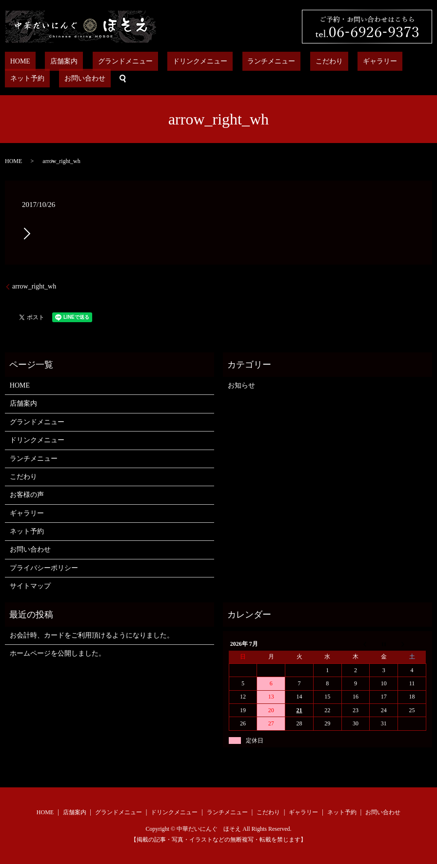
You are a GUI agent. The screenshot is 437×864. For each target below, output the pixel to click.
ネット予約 (355, 61)
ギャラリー (311, 61)
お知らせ (241, 385)
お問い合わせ (401, 61)
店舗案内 (48, 61)
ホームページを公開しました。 (57, 653)
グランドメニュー (98, 61)
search (7, 78)
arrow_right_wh (34, 285)
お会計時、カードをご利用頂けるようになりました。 (92, 634)
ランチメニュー (223, 61)
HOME (15, 61)
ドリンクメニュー (163, 61)
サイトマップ (30, 585)
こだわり (270, 61)
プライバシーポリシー (44, 567)
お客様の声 (27, 494)
